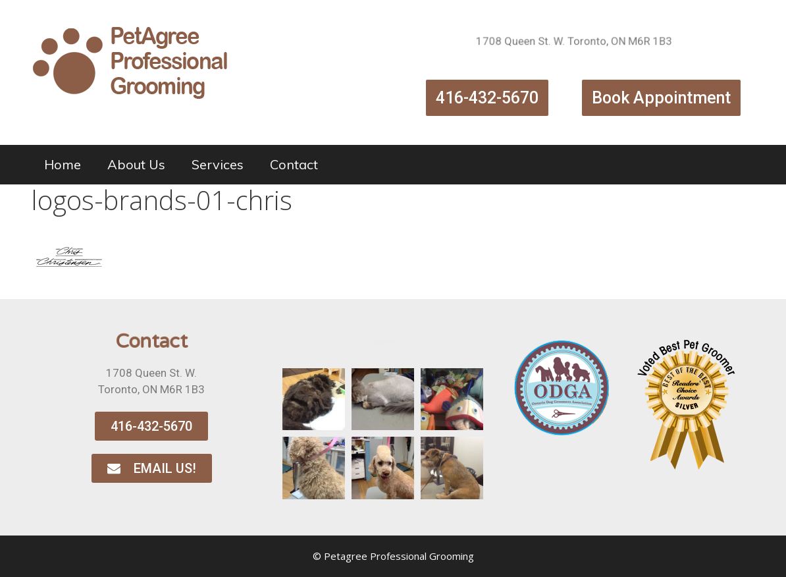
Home (62, 164)
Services (218, 164)
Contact (294, 164)
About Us (136, 164)
